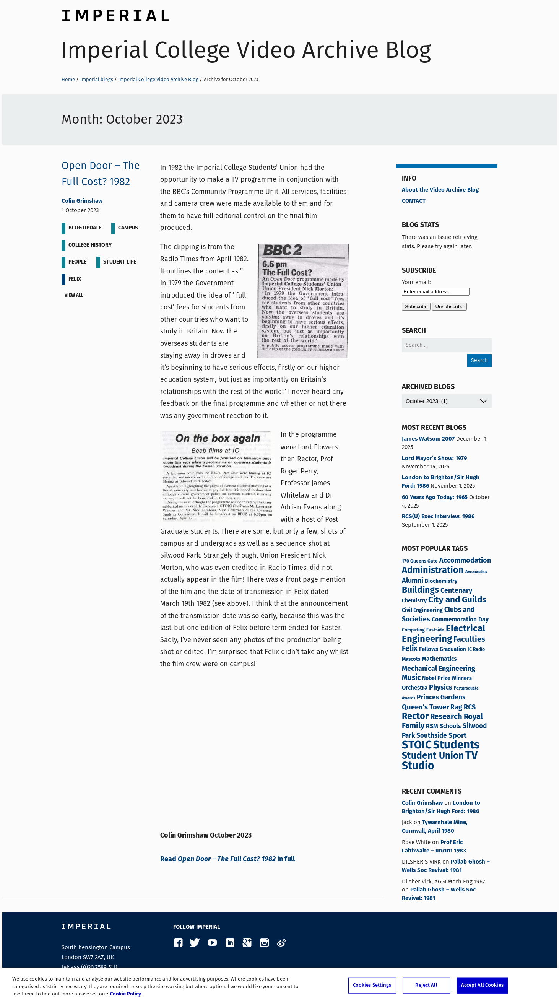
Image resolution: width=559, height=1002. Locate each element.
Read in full (227, 859)
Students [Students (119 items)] (456, 745)
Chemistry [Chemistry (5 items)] (414, 601)
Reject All (426, 985)
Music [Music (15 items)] (411, 678)
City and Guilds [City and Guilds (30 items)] (457, 600)
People (77, 262)
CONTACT (414, 201)
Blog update (84, 228)
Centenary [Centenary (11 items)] (456, 591)
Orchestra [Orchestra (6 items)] (414, 687)
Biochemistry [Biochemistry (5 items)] (441, 581)
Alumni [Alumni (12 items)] (412, 581)
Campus (128, 228)
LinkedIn (229, 943)
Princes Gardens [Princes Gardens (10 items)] (441, 698)
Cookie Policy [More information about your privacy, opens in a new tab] (125, 994)
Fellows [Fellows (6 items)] (428, 649)
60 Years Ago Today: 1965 (435, 497)
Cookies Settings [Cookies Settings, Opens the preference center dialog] (372, 985)
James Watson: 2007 (428, 439)
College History (90, 245)
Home (68, 79)
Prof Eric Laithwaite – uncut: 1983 (434, 847)
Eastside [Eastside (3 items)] (435, 630)
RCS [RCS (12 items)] (470, 707)
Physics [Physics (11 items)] (440, 687)
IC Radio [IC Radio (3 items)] (476, 649)
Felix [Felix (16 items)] (410, 649)
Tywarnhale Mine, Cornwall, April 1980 (435, 827)
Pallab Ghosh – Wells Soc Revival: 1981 (446, 866)
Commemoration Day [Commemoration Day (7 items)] (460, 620)
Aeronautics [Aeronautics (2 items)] (476, 572)
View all (75, 296)
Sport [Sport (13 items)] (457, 735)
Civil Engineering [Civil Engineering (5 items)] (422, 610)
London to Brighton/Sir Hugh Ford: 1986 (440, 482)
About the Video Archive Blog (440, 190)
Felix (74, 279)
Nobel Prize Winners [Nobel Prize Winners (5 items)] (447, 678)
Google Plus (247, 943)
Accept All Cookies (482, 985)
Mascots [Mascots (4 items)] (411, 660)
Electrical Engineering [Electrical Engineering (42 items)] (443, 634)
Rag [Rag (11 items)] (456, 707)
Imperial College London (115, 13)
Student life (119, 262)
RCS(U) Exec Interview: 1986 (438, 516)
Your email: (416, 282)
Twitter (195, 943)
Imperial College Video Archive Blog (245, 50)
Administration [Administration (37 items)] (433, 570)
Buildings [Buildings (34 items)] (420, 590)
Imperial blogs (96, 79)
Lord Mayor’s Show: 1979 (434, 458)
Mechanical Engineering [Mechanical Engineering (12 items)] (438, 669)
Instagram (264, 943)
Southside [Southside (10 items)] (431, 736)
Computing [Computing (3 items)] (413, 630)
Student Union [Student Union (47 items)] (433, 756)
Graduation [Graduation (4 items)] (453, 650)
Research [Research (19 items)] (446, 717)
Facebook (178, 943)
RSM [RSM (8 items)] (432, 726)
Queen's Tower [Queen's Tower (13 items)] (425, 707)
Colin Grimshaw (82, 201)
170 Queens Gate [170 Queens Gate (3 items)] (420, 561)
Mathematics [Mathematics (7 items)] (439, 659)
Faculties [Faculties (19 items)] (469, 640)
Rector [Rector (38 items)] (415, 716)
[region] (279, 985)
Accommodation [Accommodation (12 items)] (465, 560)
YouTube (212, 943)
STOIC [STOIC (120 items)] (417, 745)
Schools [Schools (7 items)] (450, 726)
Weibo (281, 943)
